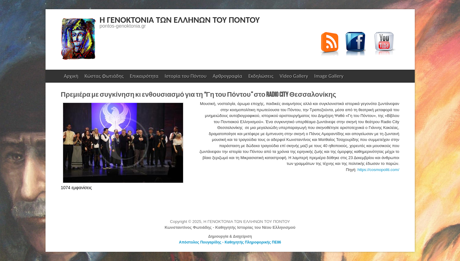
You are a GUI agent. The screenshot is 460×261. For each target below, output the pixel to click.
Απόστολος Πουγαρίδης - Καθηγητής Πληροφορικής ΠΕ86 (230, 242)
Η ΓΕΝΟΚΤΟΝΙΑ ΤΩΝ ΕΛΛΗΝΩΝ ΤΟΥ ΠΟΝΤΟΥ (180, 19)
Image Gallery (328, 76)
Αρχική (71, 76)
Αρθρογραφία (227, 76)
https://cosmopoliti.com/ (378, 169)
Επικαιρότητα (144, 76)
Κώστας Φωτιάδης (103, 77)
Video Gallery (294, 76)
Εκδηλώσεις (260, 76)
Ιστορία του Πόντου (185, 76)
